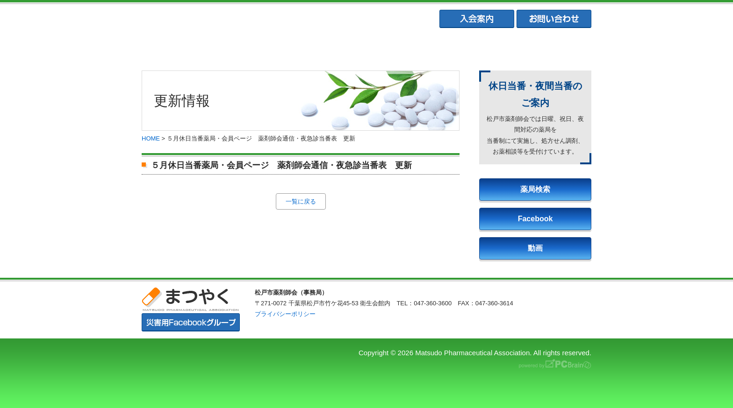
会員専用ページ (549, 47)
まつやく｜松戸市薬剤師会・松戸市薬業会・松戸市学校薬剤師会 (270, 19)
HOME (151, 138)
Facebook (535, 219)
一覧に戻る (301, 201)
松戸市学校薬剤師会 (458, 47)
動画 (535, 248)
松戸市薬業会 (366, 47)
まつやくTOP (183, 47)
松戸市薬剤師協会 (274, 47)
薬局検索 (535, 189)
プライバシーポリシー (285, 313)
